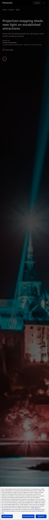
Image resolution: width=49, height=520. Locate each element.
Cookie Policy (34, 507)
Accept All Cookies (28, 516)
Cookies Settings (7, 516)
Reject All (41, 516)
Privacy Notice (6, 509)
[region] (24, 503)
